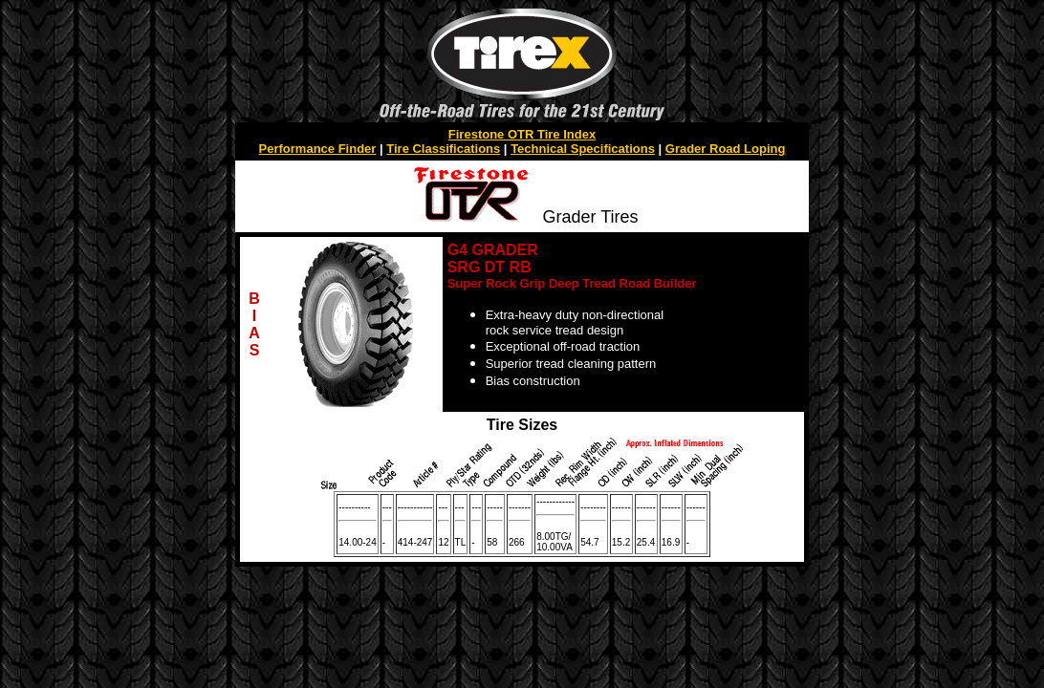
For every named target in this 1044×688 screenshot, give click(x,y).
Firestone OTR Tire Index (522, 134)
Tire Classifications (443, 148)
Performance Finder (318, 148)
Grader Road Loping (725, 148)
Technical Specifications (583, 148)
